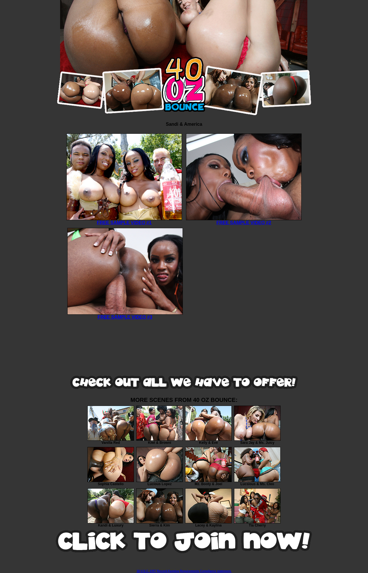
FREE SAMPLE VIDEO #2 (244, 220)
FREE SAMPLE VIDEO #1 (124, 220)
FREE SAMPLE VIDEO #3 (125, 315)
